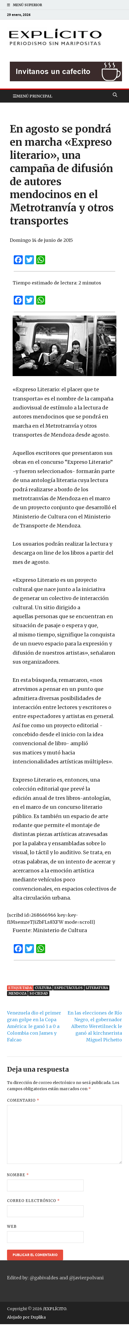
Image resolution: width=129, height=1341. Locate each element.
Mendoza (17, 993)
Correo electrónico (33, 1200)
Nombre (18, 1175)
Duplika (38, 1317)
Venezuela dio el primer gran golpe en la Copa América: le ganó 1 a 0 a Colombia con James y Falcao (34, 1026)
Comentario (23, 1100)
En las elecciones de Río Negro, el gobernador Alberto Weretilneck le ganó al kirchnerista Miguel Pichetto (95, 1026)
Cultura (43, 988)
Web (12, 1226)
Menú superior (27, 5)
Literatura (97, 988)
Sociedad (38, 993)
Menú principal (34, 96)
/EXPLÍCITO (54, 1308)
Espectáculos (68, 988)
